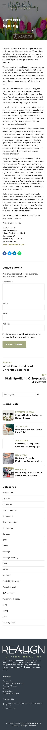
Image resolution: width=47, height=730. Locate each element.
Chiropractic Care (10, 522)
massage (6, 551)
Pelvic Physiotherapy (12, 581)
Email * (5, 313)
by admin (26, 31)
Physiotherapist (9, 587)
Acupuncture (8, 492)
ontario (6, 569)
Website (6, 324)
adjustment (7, 498)
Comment (8, 281)
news (5, 563)
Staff (5, 616)
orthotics (6, 575)
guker (5, 540)
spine (5, 605)
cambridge (7, 504)
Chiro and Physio (10, 510)
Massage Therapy (10, 557)
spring (5, 610)
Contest (6, 534)
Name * (6, 303)
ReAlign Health (9, 593)
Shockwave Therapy (11, 599)
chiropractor (8, 528)
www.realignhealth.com (14, 244)
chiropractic (8, 516)
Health (5, 546)
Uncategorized (11, 20)
